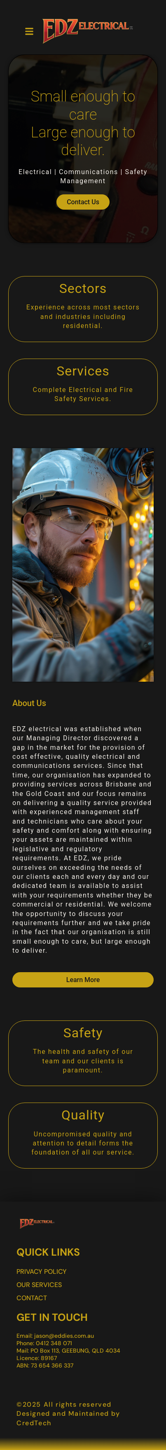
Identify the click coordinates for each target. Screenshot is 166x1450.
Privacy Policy (41, 1271)
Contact (31, 1298)
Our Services (39, 1285)
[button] (29, 31)
